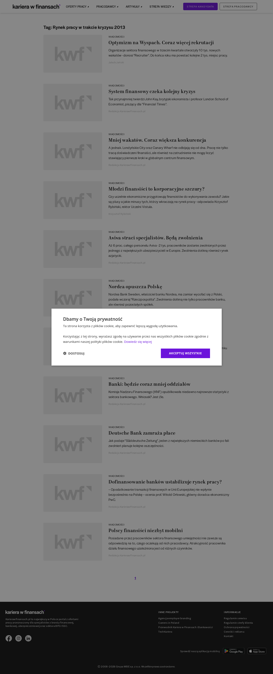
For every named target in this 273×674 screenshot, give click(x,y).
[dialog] (136, 336)
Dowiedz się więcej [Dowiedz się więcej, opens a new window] (138, 341)
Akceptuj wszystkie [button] (185, 353)
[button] (73, 353)
